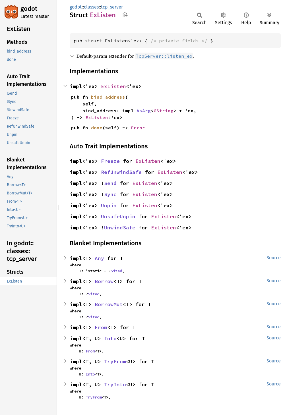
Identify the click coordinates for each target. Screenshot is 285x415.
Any (99, 258)
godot (28, 9)
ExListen (113, 86)
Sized (116, 270)
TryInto (115, 384)
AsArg (144, 110)
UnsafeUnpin (118, 216)
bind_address (108, 97)
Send (110, 183)
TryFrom (115, 361)
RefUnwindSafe (121, 172)
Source (274, 257)
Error (138, 127)
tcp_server (112, 7)
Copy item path (125, 15)
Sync (110, 194)
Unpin (109, 205)
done (96, 127)
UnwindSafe (119, 227)
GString (164, 110)
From (101, 327)
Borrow (104, 281)
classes (91, 7)
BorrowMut (109, 304)
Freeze (110, 161)
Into (110, 338)
